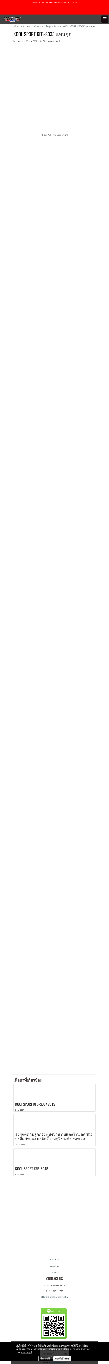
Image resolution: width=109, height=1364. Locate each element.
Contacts (54, 1259)
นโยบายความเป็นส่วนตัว (79, 1349)
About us (54, 1266)
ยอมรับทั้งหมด (62, 1358)
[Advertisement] (54, 1218)
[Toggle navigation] (104, 19)
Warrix (54, 1272)
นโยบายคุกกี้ (26, 1352)
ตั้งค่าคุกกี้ (45, 1358)
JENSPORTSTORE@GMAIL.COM (54, 1297)
